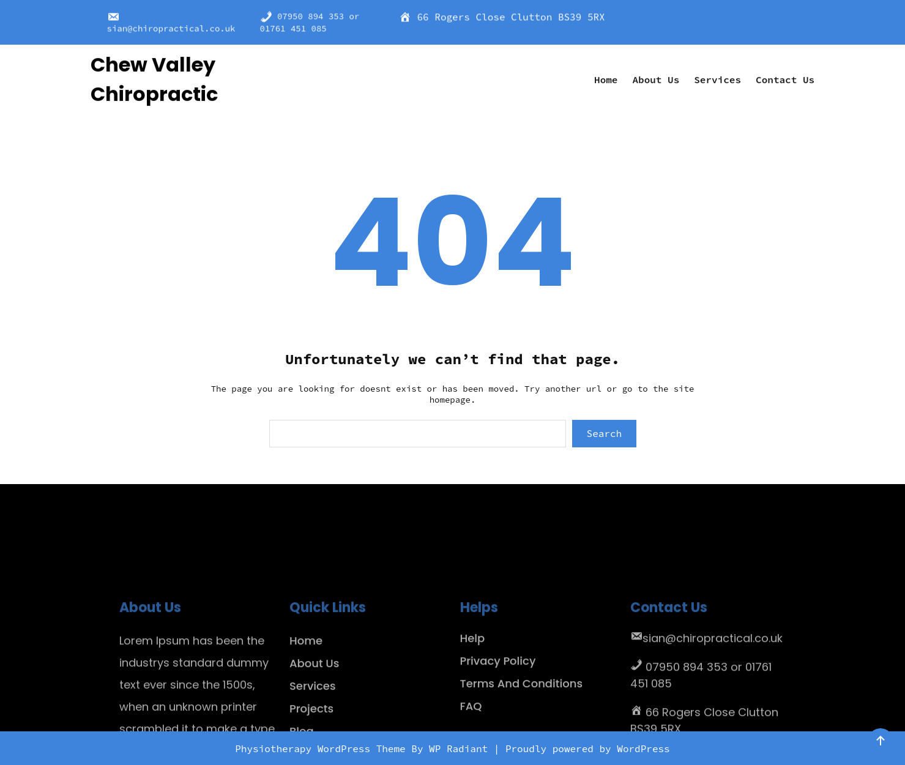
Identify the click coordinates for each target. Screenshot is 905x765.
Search (604, 433)
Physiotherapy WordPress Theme (323, 748)
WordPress (643, 748)
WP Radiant (458, 748)
